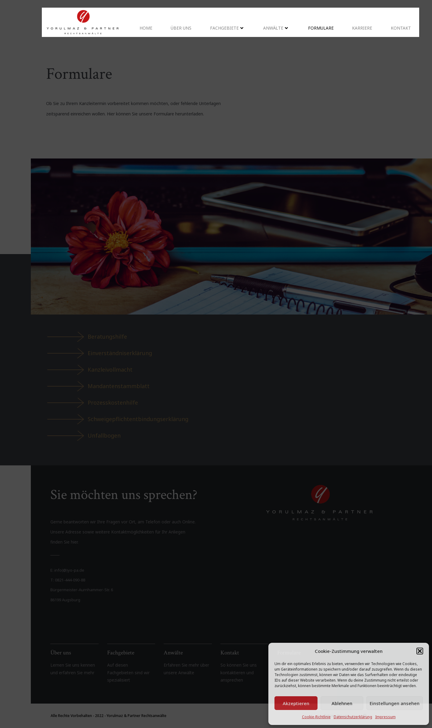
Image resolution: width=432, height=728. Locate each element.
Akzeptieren (296, 703)
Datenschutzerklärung (353, 716)
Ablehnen (342, 703)
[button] (420, 651)
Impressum (385, 716)
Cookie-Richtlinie (316, 716)
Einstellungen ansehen (394, 703)
